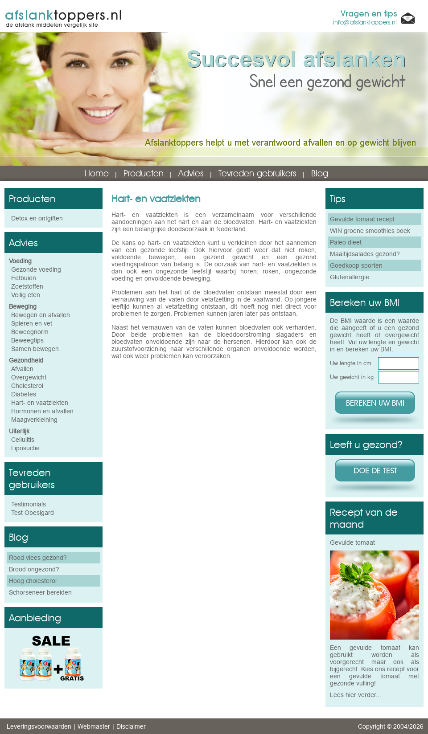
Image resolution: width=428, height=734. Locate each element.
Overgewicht (28, 377)
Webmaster (94, 726)
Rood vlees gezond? (38, 557)
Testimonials (28, 504)
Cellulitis (22, 439)
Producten (143, 173)
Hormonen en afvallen (42, 411)
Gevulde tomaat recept (362, 219)
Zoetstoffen (27, 286)
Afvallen (22, 368)
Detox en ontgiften (37, 218)
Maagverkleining (34, 419)
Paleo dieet (346, 242)
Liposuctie (25, 448)
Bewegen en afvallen (40, 314)
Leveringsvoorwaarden (39, 726)
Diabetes (23, 394)
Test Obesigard (32, 512)
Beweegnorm (30, 331)
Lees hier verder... (355, 694)
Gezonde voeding (36, 269)
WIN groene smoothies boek (370, 230)
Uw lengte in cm (350, 363)
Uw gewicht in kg (352, 376)
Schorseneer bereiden (40, 592)
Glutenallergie (349, 277)
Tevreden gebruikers (257, 173)
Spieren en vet (31, 323)
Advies (191, 173)
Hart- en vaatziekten (39, 402)
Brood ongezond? (34, 569)
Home (97, 173)
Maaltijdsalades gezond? (365, 253)
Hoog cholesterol (33, 580)
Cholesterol (27, 385)
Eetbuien (23, 277)
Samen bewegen (35, 348)
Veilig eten (25, 294)
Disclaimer (131, 726)
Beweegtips (27, 340)
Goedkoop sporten (356, 265)
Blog (319, 173)
